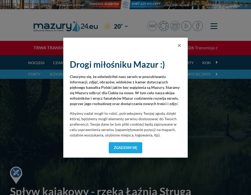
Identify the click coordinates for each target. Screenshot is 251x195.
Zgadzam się (125, 147)
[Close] (179, 45)
